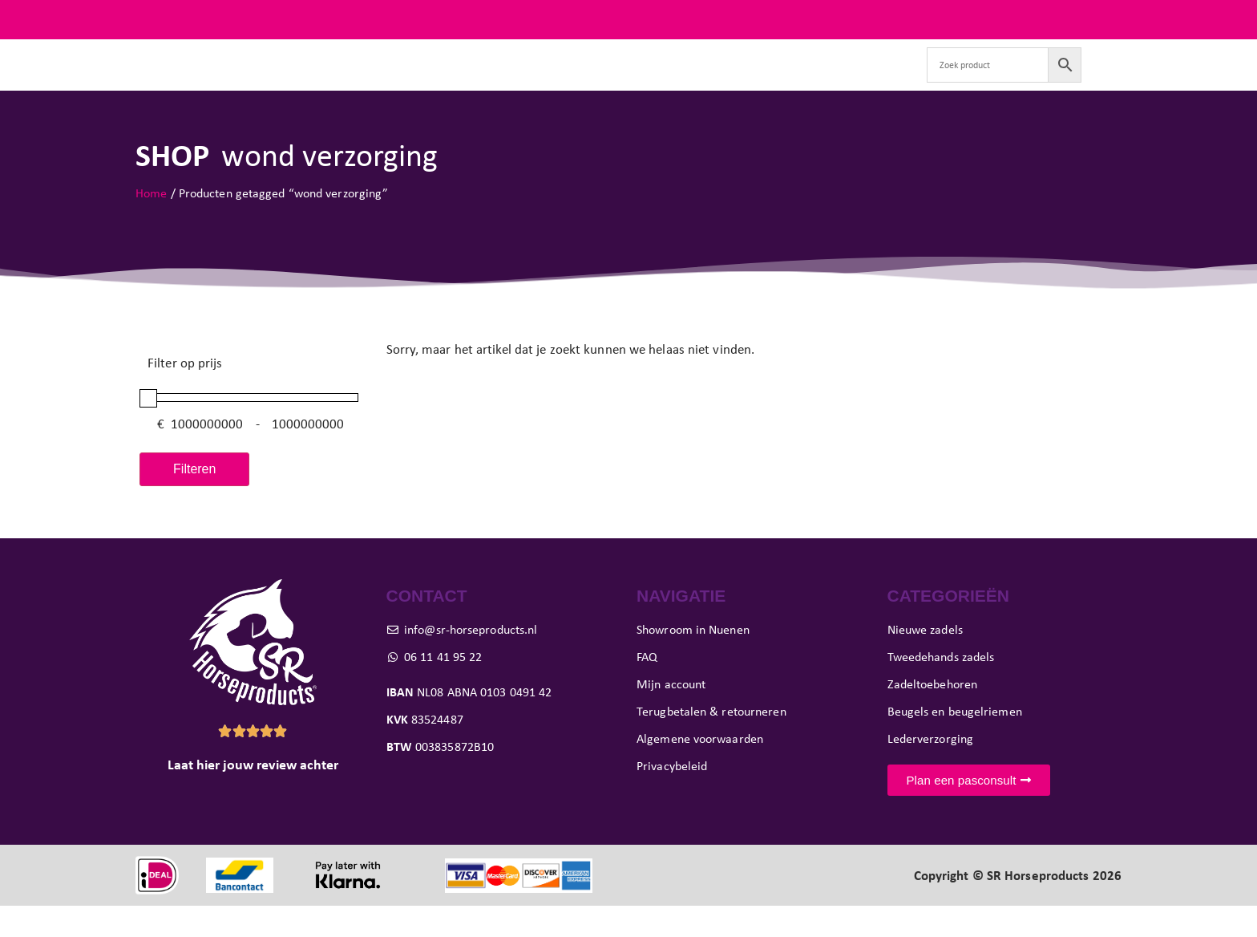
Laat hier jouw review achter (253, 796)
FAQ (1109, 19)
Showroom (680, 79)
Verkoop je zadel (784, 79)
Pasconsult (593, 79)
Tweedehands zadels (404, 79)
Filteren (194, 499)
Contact (877, 79)
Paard (512, 80)
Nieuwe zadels (280, 79)
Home (151, 223)
